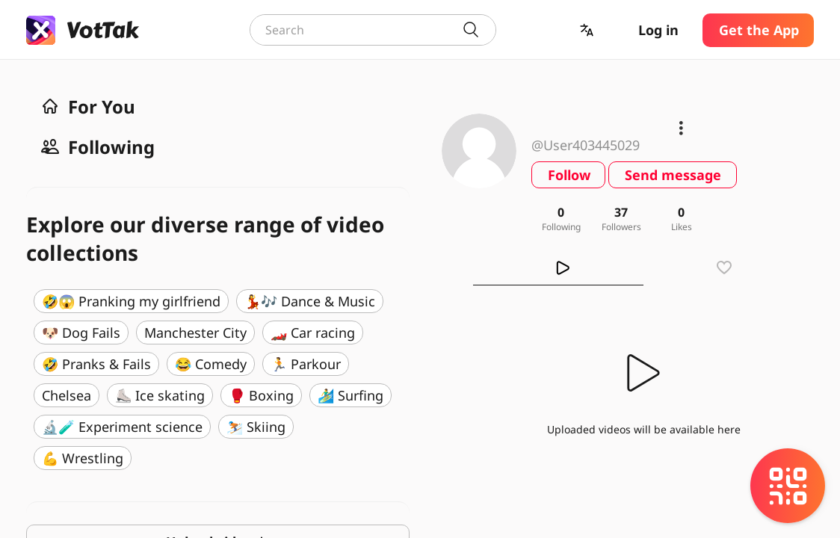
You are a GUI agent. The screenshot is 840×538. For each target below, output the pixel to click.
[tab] (558, 267)
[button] (588, 30)
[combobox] (372, 30)
